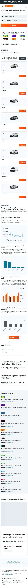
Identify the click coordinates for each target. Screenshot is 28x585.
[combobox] (6, 13)
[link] (14, 337)
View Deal (23, 76)
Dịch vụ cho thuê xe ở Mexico (6, 563)
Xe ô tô (16, 561)
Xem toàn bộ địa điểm (9, 401)
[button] (26, 1)
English (15, 2)
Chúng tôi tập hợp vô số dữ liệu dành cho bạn (14, 581)
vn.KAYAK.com (11, 561)
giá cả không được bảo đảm (7, 574)
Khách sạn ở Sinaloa (8, 551)
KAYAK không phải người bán (14, 578)
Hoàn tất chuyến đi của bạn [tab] (9, 541)
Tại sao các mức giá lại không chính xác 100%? (14, 583)
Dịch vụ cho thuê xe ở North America (13, 562)
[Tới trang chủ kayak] (9, 6)
